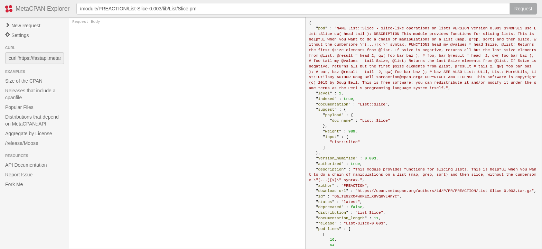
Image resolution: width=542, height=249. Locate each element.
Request (523, 8)
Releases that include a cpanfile (30, 94)
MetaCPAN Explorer (42, 8)
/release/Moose (21, 143)
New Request (22, 25)
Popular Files (19, 107)
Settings (17, 35)
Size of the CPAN (24, 81)
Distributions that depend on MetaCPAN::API (32, 120)
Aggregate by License (28, 133)
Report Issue (18, 174)
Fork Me (14, 184)
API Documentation (26, 165)
